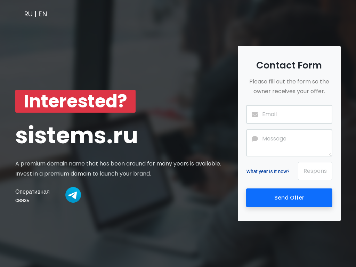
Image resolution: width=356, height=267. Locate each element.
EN (42, 14)
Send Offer (289, 198)
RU (28, 14)
